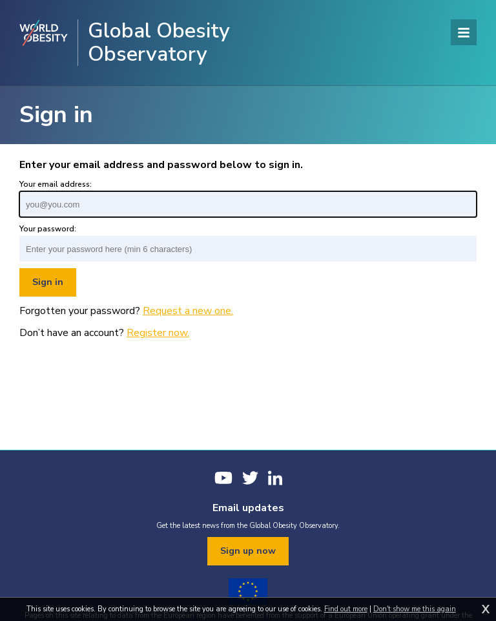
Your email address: (55, 184)
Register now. (158, 333)
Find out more (345, 609)
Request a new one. (188, 311)
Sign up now (248, 551)
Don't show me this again (414, 609)
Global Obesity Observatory (159, 42)
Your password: (47, 229)
